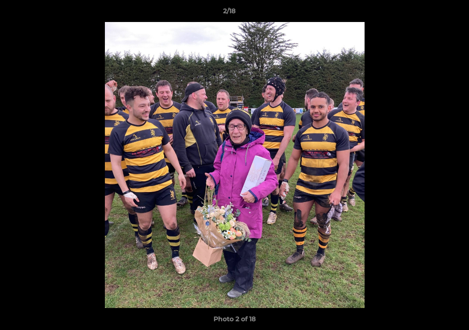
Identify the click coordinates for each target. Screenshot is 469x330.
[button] (430, 13)
